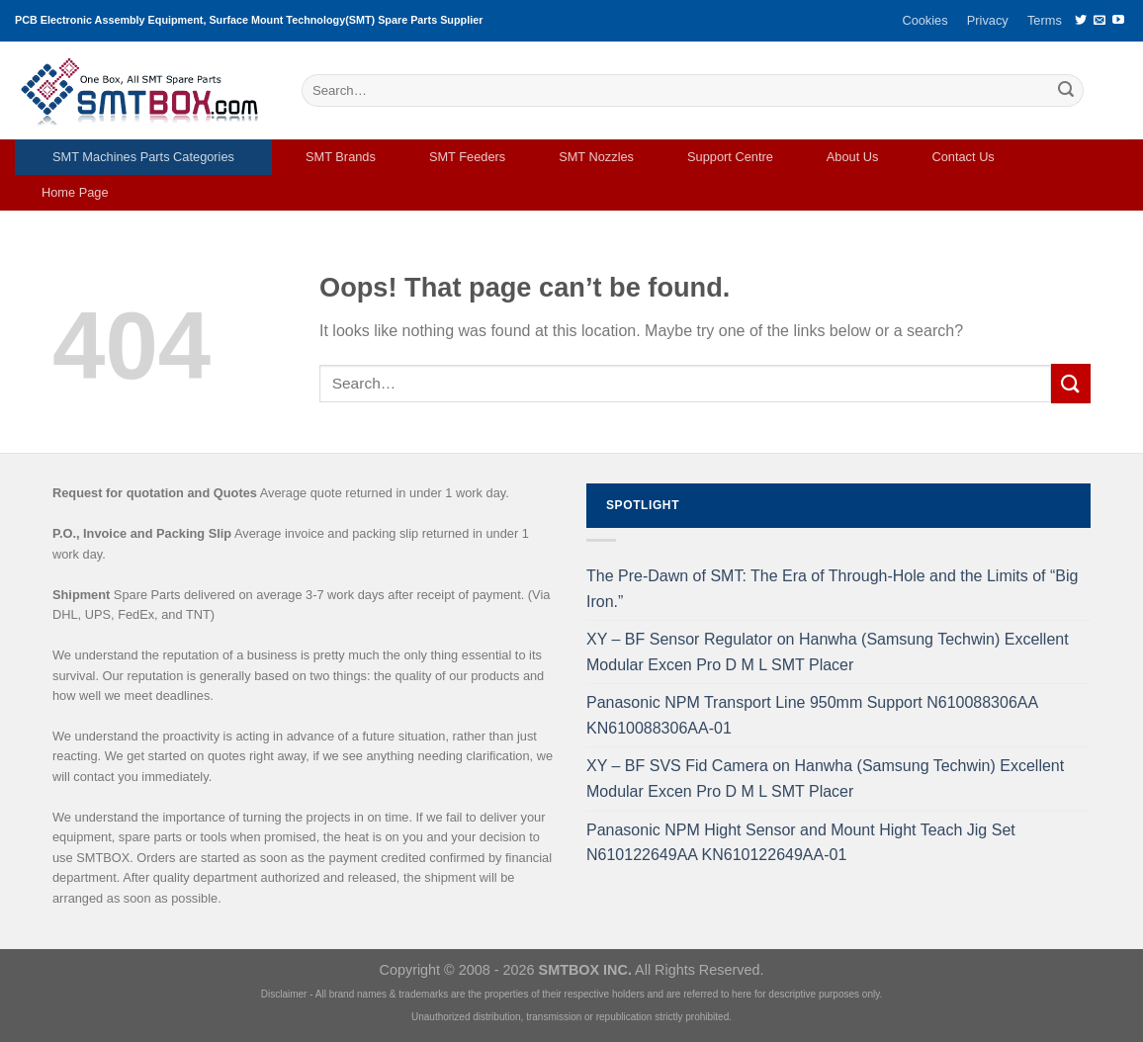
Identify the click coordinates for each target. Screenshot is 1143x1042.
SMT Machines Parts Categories (143, 156)
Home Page (75, 192)
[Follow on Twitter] (1081, 21)
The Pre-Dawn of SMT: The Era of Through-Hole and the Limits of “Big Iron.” (832, 588)
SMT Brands (341, 156)
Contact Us (962, 156)
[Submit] (1066, 91)
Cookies (924, 20)
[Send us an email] (1099, 21)
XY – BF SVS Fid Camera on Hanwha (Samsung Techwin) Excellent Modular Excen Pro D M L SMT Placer (825, 778)
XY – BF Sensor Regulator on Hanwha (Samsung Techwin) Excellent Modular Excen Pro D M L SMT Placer (827, 652)
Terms (1044, 20)
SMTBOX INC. (585, 970)
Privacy (988, 20)
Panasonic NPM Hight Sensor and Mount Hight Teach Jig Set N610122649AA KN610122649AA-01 (800, 843)
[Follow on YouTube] (1118, 21)
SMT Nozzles (596, 156)
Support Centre (730, 156)
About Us (853, 156)
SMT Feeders (467, 156)
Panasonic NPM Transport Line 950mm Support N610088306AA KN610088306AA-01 (811, 715)
